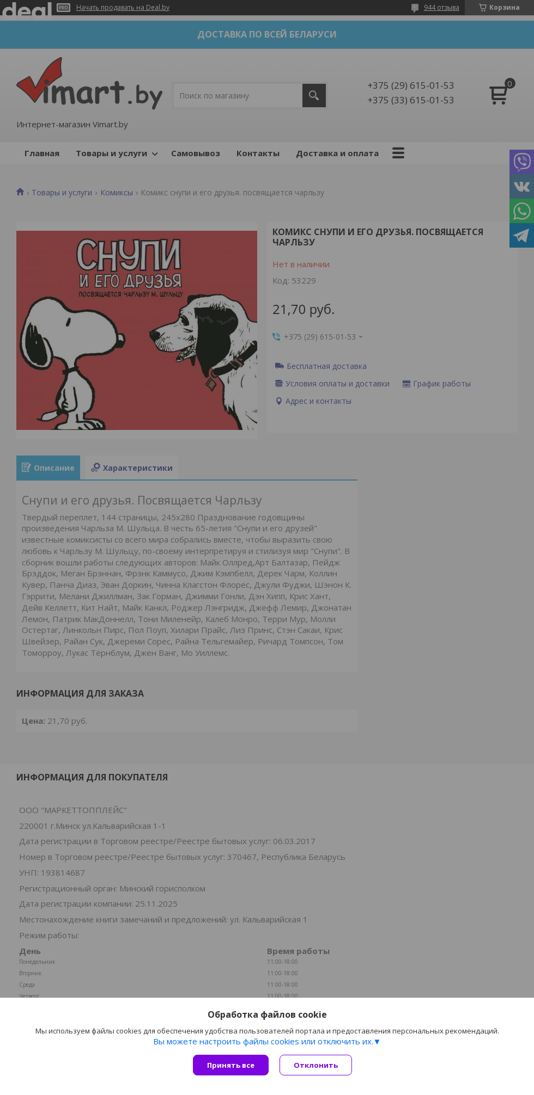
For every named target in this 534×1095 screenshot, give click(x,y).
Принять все (230, 1065)
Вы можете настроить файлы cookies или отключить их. (263, 1041)
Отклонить (316, 1065)
